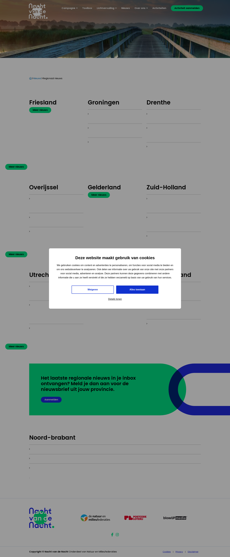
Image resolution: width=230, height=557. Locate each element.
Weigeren (92, 289)
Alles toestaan (137, 289)
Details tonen (115, 299)
